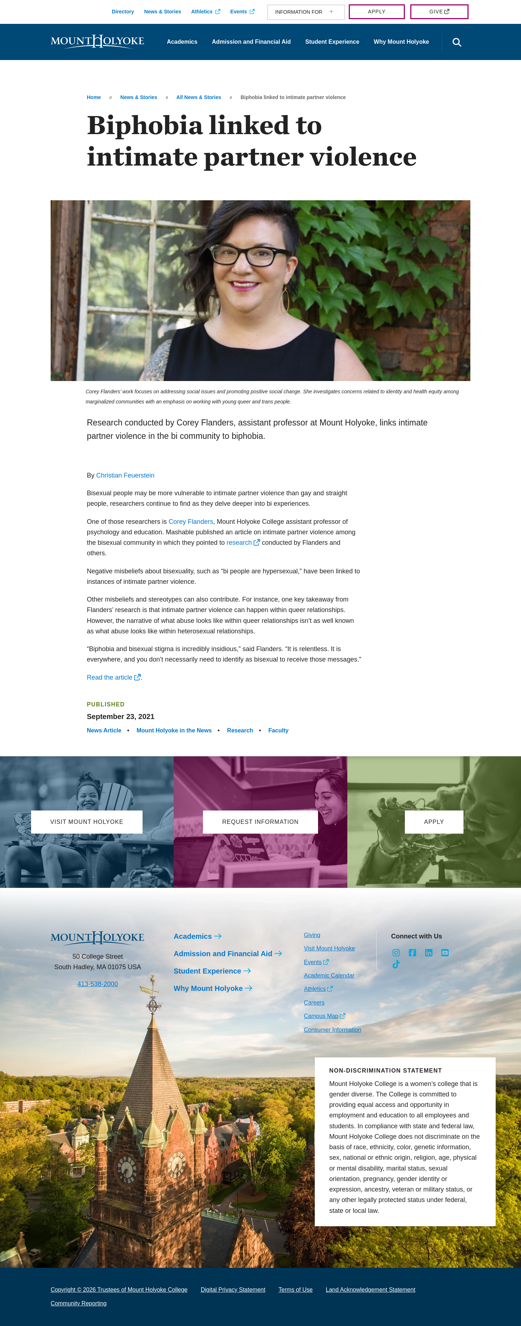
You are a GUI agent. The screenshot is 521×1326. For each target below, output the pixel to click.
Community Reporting (79, 1303)
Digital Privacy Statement (233, 1290)
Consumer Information (332, 1030)
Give (436, 11)
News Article (104, 730)
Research (240, 730)
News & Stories (162, 11)
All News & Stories (199, 97)
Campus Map (321, 1016)
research (239, 542)
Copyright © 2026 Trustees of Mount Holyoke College (119, 1290)
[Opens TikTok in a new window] (396, 964)
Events (238, 11)
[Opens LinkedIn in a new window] (429, 953)
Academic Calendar (329, 975)
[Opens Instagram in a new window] (396, 953)
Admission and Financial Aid (251, 42)
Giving (312, 935)
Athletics (201, 11)
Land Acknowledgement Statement (370, 1290)
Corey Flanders (191, 521)
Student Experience (332, 42)
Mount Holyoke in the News (174, 730)
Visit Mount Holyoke (329, 948)
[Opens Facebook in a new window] (412, 953)
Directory (123, 11)
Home (94, 97)
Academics (182, 42)
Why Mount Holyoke (401, 42)
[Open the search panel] (456, 43)
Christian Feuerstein (125, 475)
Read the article (109, 677)
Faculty (278, 730)
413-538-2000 (97, 984)
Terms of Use (296, 1290)
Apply (377, 11)
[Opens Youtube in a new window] (445, 953)
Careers (314, 1003)
